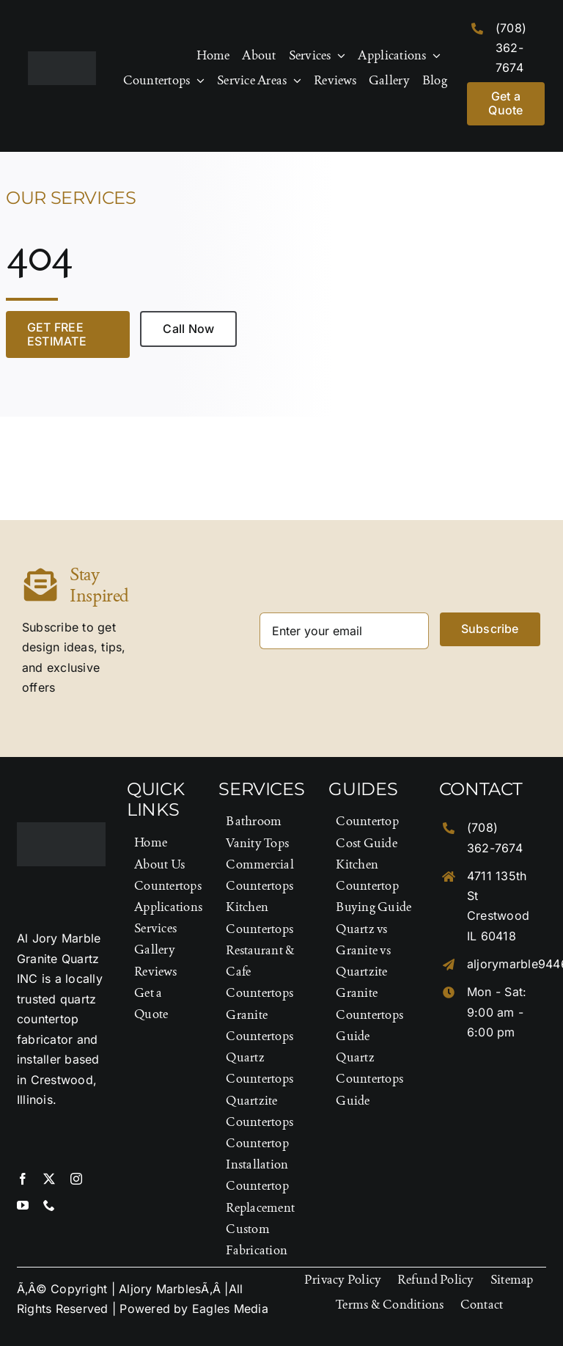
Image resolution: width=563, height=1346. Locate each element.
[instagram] (76, 1179)
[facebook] (23, 1179)
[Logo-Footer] (61, 57)
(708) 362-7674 (511, 48)
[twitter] (49, 1179)
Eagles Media (230, 1308)
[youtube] (23, 1205)
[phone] (49, 1205)
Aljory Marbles (160, 1288)
